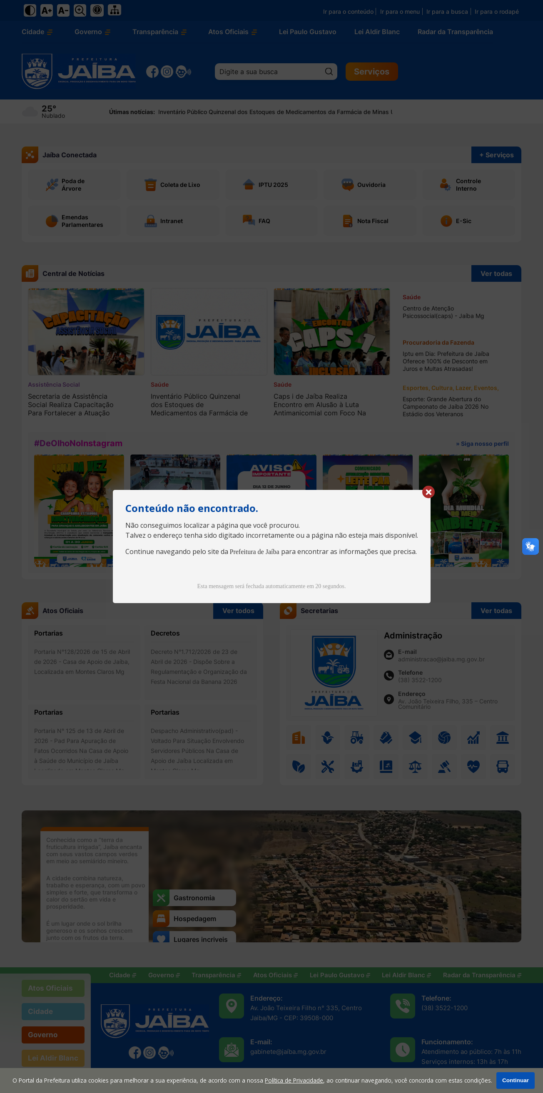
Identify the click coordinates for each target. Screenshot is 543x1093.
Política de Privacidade (294, 1080)
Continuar (515, 1080)
